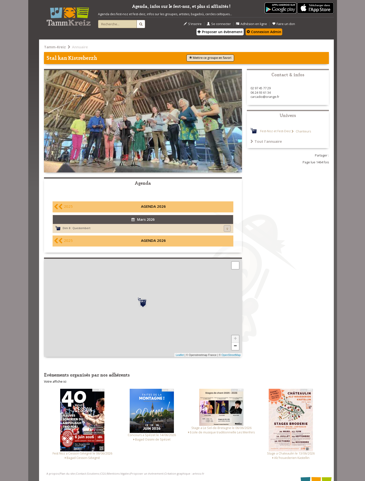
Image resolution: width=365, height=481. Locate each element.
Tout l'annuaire (266, 141)
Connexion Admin (264, 31)
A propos (52, 473)
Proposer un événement (147, 473)
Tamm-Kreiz (55, 46)
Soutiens (93, 473)
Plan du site (67, 473)
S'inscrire (193, 24)
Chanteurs (303, 131)
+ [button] (235, 339)
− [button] (235, 346)
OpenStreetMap (231, 354)
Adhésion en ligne (251, 24)
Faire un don (283, 24)
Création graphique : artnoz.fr (184, 473)
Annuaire (80, 46)
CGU (103, 473)
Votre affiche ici (55, 381)
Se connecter (219, 24)
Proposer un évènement (220, 31)
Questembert (81, 228)
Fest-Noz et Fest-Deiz (275, 131)
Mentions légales (118, 473)
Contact (81, 473)
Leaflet (180, 354)
